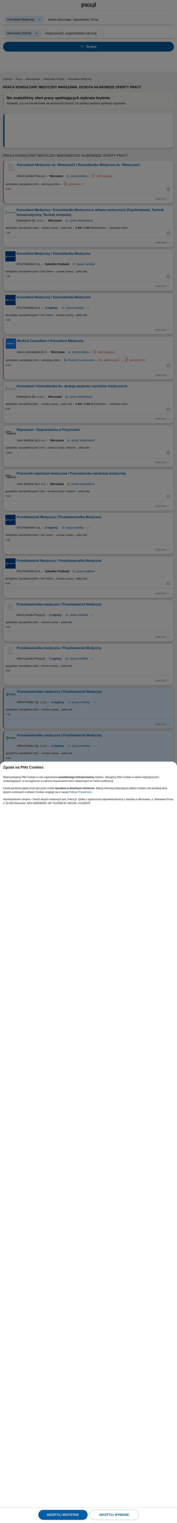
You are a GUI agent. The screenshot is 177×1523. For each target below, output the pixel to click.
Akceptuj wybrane (114, 1514)
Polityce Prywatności (80, 792)
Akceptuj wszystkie (63, 1514)
